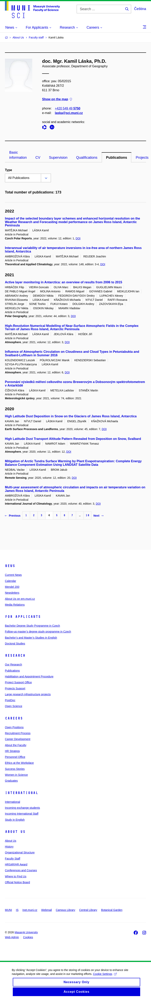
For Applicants (23, 616)
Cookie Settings (105, 978)
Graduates (11, 780)
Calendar (10, 581)
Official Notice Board (17, 882)
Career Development (17, 739)
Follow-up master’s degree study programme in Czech (38, 631)
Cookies (28, 937)
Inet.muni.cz (29, 910)
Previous (12, 515)
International (21, 793)
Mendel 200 (12, 586)
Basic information (18, 155)
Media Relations (15, 604)
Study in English (15, 819)
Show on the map (57, 99)
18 (87, 515)
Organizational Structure (20, 852)
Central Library (88, 910)
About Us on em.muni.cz (20, 598)
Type (8, 170)
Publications (116, 158)
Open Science (13, 706)
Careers (14, 718)
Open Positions (14, 727)
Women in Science (16, 774)
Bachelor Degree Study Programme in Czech (32, 625)
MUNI (8, 910)
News (10, 566)
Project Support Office (18, 682)
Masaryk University (26, 932)
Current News (13, 574)
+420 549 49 (67, 108)
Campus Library (65, 910)
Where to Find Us (15, 876)
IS (17, 910)
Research (15, 655)
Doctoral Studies (15, 643)
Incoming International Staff (21, 813)
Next (98, 515)
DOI (78, 238)
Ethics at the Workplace (19, 762)
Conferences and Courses (21, 870)
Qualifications (86, 158)
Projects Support (15, 688)
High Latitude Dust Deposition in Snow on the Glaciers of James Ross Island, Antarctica (71, 416)
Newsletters (12, 592)
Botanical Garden (111, 910)
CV (37, 158)
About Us (15, 832)
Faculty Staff (12, 858)
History (9, 846)
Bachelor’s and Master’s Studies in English (31, 637)
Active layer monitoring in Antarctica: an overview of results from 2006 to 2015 (63, 282)
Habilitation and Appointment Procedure (29, 676)
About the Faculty (15, 745)
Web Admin (12, 937)
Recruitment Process (17, 733)
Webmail (46, 910)
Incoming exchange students (22, 807)
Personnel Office (15, 756)
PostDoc (10, 700)
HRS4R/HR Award (16, 864)
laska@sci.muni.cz (69, 113)
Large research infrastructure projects (28, 694)
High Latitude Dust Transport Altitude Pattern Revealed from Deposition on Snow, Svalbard (73, 438)
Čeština (140, 9)
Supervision (58, 158)
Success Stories (15, 768)
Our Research (13, 664)
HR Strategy (12, 751)
